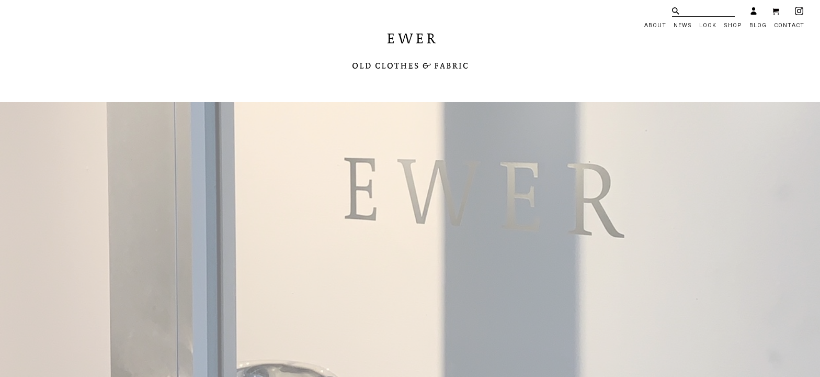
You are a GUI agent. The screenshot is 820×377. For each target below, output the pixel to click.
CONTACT (789, 25)
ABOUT (655, 25)
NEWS (683, 25)
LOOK (707, 25)
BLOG (758, 25)
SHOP (733, 25)
